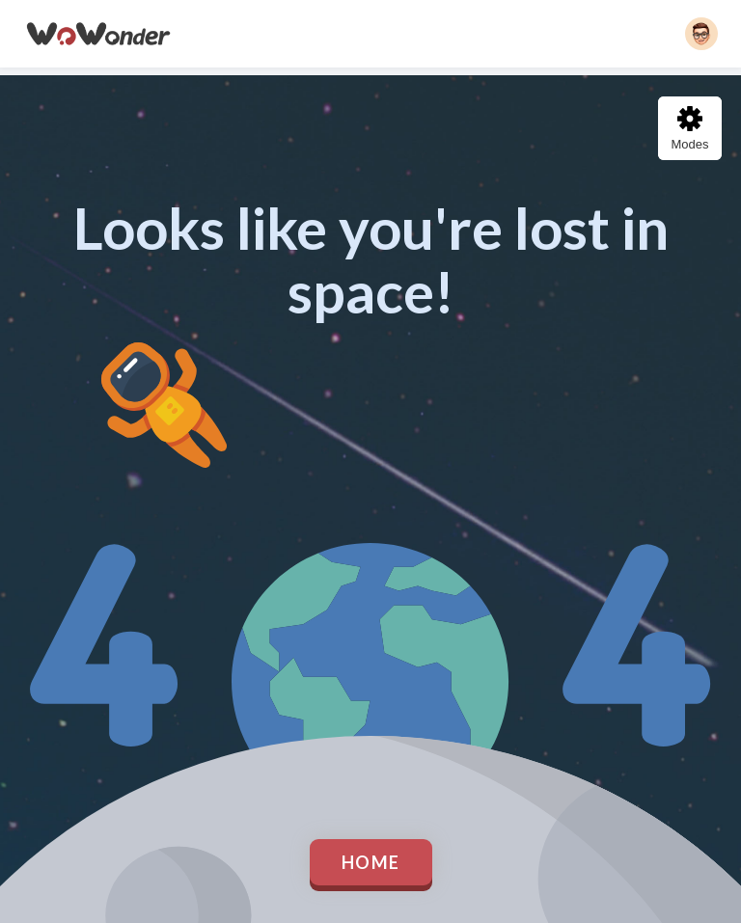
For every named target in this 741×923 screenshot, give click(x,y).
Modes (689, 128)
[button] (701, 34)
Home (371, 862)
